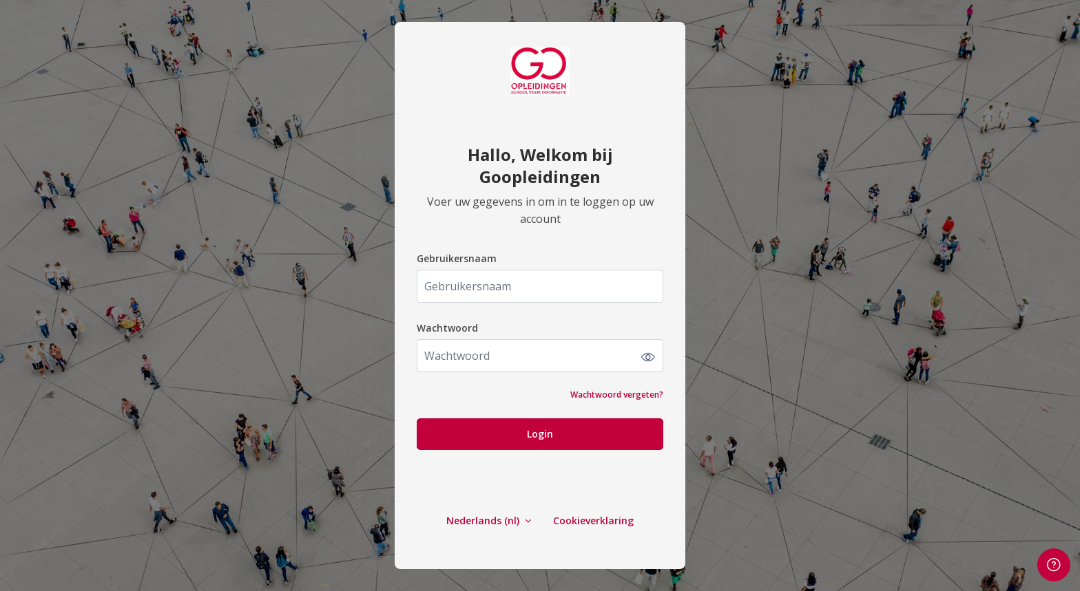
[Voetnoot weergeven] (1053, 564)
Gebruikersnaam (457, 258)
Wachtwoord (447, 328)
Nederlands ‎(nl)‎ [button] (484, 520)
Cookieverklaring (593, 520)
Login (540, 433)
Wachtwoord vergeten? (616, 394)
